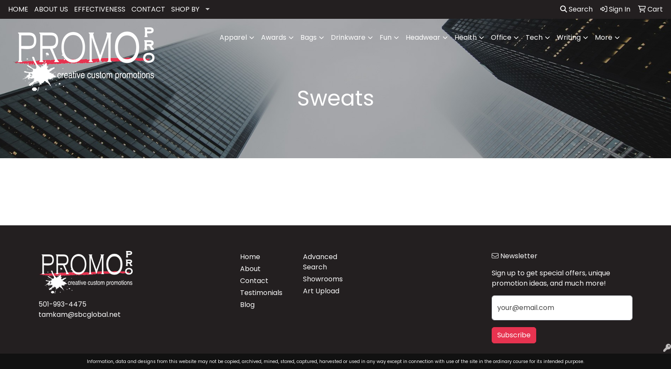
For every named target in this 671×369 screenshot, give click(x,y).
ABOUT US (51, 9)
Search (576, 9)
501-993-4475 (62, 304)
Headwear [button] (423, 37)
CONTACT (148, 9)
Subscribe (514, 335)
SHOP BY (185, 9)
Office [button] (501, 37)
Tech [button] (534, 37)
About (250, 269)
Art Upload (321, 291)
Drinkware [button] (348, 37)
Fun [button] (386, 37)
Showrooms (323, 279)
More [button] (603, 37)
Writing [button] (569, 37)
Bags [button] (308, 37)
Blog (247, 305)
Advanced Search (320, 262)
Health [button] (465, 37)
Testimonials (261, 293)
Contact (254, 281)
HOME (18, 9)
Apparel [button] (233, 37)
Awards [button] (273, 37)
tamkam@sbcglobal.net (80, 314)
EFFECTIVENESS (99, 9)
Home (250, 257)
